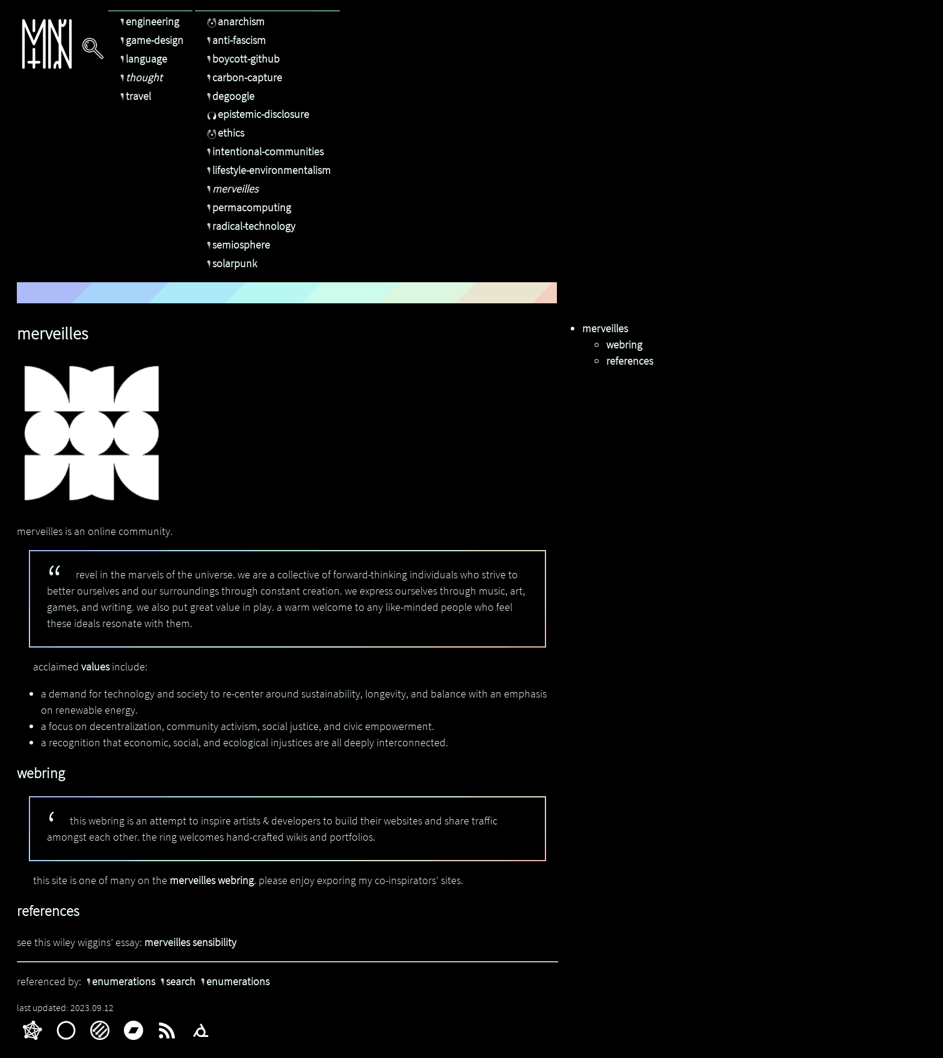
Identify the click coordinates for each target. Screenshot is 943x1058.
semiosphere (237, 245)
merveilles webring (212, 880)
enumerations (119, 981)
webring (624, 344)
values (95, 666)
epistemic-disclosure (256, 114)
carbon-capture (243, 77)
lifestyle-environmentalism (267, 170)
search (176, 981)
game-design (150, 40)
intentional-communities (264, 151)
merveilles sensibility (190, 942)
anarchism (234, 21)
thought (139, 77)
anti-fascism (235, 40)
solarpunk (230, 263)
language (142, 59)
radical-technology (249, 226)
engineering (148, 21)
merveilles (231, 189)
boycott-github (242, 59)
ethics (224, 133)
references (629, 361)
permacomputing (247, 207)
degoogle (229, 96)
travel (134, 96)
